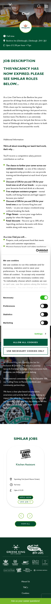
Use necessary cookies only (25, 351)
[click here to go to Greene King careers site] (25, 558)
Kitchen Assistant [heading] (25, 464)
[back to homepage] (10, 6)
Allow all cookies (25, 342)
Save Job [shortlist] (24, 502)
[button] (39, 6)
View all (25, 524)
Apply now (25, 497)
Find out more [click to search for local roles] (14, 415)
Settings (39, 334)
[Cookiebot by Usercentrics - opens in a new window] (36, 251)
